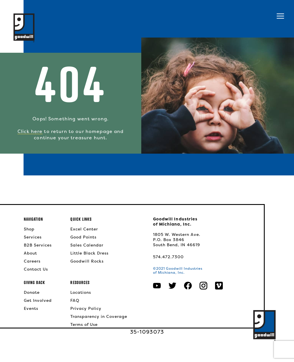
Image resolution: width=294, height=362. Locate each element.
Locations (80, 292)
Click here (30, 131)
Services (33, 237)
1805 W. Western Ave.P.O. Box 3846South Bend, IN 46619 (176, 239)
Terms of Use (84, 324)
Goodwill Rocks (87, 261)
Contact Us (36, 269)
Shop (29, 229)
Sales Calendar (86, 245)
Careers (32, 261)
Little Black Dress (89, 253)
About (30, 253)
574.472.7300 (168, 256)
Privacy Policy (85, 308)
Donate (32, 292)
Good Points (83, 237)
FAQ (74, 300)
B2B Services (38, 245)
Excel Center (84, 229)
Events (31, 308)
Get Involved (38, 300)
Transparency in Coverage (98, 316)
